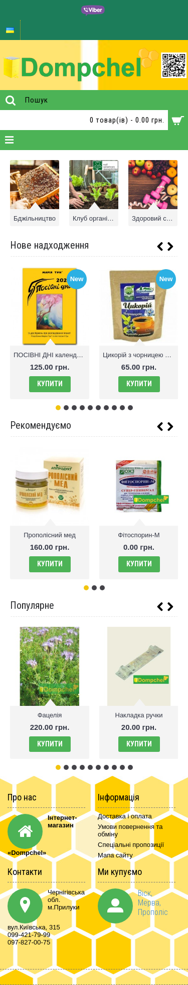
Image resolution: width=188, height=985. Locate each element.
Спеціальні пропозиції (131, 844)
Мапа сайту (115, 855)
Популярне (32, 605)
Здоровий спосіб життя (154, 218)
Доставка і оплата (125, 816)
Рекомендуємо (40, 425)
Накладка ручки (139, 715)
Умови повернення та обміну (130, 830)
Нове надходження (49, 245)
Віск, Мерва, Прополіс (153, 902)
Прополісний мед (50, 535)
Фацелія (50, 715)
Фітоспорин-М (138, 535)
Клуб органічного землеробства (95, 218)
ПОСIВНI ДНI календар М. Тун (51, 355)
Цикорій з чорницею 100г (140, 355)
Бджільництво (35, 218)
